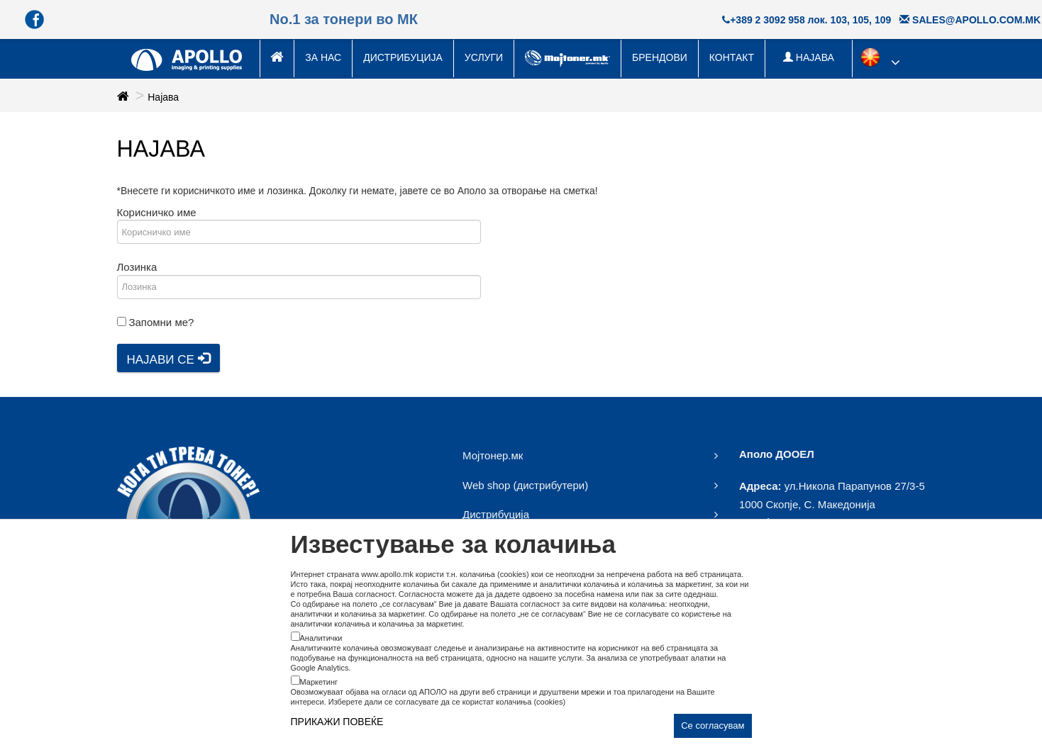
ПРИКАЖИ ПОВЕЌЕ (337, 721)
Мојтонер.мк (492, 455)
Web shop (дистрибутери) (525, 485)
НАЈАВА (808, 57)
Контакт (731, 57)
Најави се (168, 359)
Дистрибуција (403, 57)
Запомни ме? (161, 322)
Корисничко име (156, 212)
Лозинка (137, 267)
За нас (323, 57)
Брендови (659, 57)
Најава (163, 97)
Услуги (484, 57)
